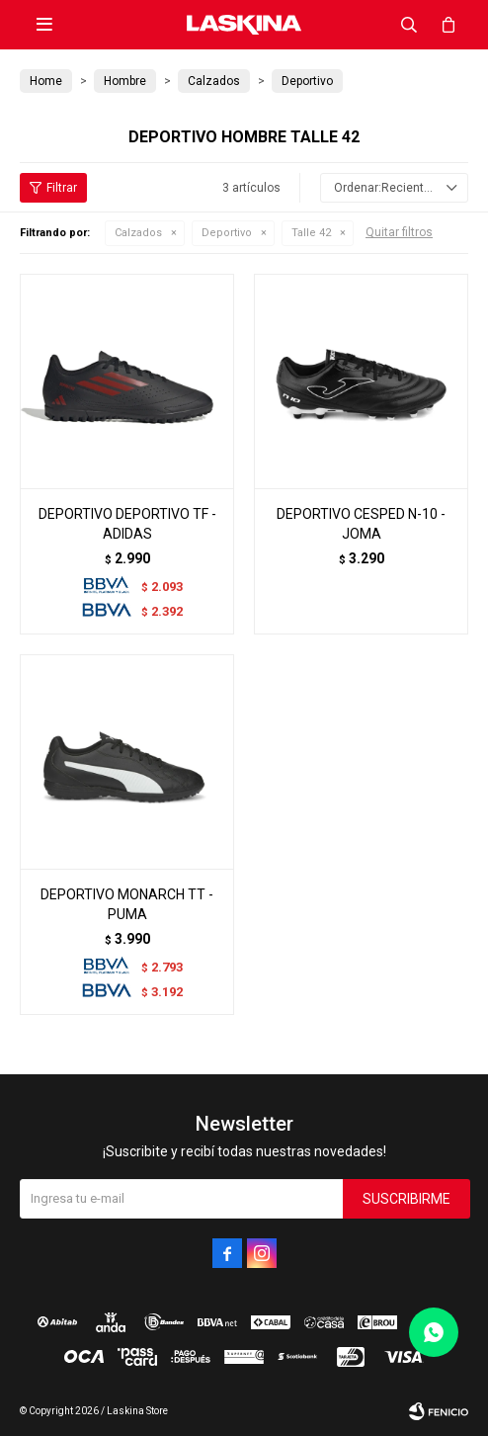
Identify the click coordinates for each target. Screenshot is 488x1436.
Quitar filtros (399, 232)
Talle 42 (311, 232)
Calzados (138, 232)
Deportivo (227, 232)
